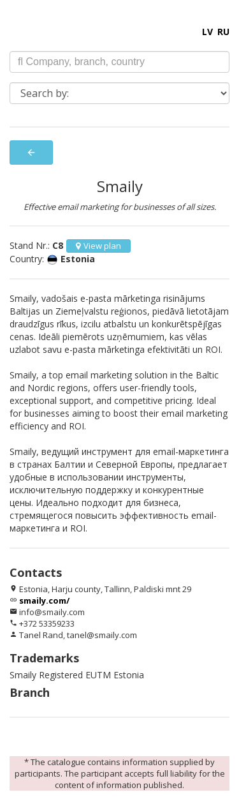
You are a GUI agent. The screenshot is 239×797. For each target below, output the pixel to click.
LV (207, 32)
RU (223, 32)
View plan (98, 245)
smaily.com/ (44, 600)
